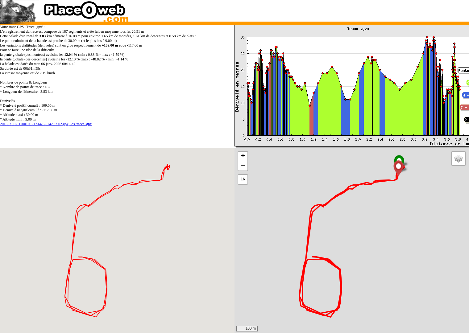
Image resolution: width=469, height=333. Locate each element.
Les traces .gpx (80, 124)
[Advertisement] (345, 9)
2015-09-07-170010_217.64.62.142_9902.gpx (34, 124)
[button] (398, 168)
